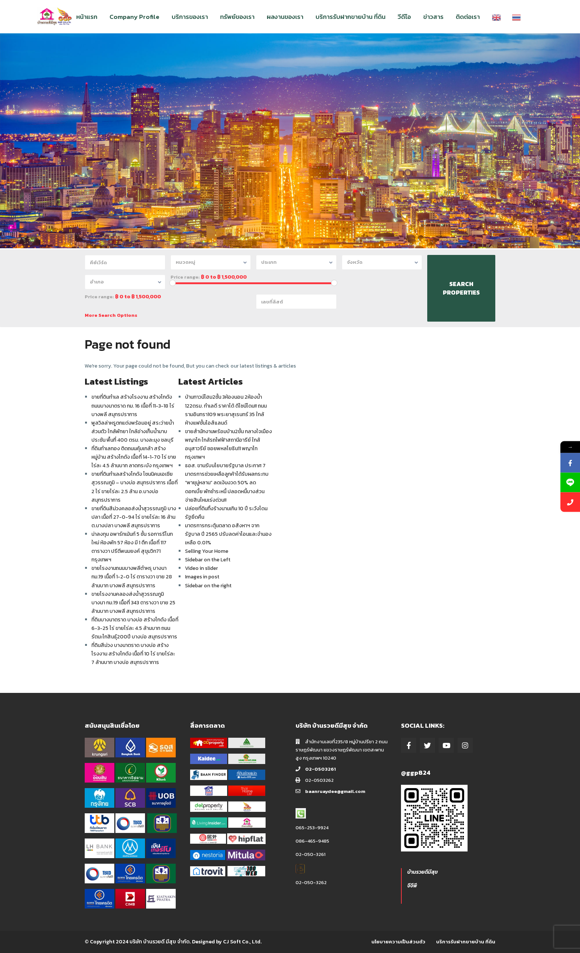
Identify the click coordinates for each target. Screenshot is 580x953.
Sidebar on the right (208, 586)
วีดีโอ (404, 16)
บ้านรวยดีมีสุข (422, 872)
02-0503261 (320, 769)
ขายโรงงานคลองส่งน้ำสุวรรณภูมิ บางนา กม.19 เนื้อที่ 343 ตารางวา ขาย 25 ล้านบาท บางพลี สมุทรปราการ (133, 602)
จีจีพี (412, 886)
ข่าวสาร (433, 16)
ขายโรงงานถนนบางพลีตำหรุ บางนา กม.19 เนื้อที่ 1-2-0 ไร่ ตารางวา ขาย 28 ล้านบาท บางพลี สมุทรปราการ (131, 576)
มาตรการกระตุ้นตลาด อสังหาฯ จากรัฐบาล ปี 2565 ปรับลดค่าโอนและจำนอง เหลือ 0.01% (228, 534)
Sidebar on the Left (207, 560)
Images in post (202, 577)
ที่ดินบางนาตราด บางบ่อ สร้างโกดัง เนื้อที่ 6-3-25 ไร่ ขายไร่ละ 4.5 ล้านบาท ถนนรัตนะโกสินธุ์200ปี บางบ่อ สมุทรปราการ (134, 628)
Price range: (185, 277)
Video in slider (201, 568)
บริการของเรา (190, 16)
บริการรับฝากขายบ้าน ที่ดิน (350, 16)
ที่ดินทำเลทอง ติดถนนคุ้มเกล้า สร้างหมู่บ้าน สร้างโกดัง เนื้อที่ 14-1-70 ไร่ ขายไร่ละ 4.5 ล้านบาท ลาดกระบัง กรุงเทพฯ (133, 457)
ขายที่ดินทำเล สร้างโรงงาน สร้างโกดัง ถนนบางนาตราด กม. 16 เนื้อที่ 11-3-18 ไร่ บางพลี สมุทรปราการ (132, 405)
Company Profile (134, 16)
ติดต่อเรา (468, 16)
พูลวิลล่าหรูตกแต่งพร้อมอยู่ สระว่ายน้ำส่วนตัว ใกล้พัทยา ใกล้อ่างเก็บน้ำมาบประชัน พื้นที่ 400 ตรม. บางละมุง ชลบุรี (132, 431)
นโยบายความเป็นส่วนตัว (398, 941)
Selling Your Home (206, 551)
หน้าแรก (86, 16)
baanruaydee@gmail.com (335, 791)
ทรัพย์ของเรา (237, 16)
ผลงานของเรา (285, 16)
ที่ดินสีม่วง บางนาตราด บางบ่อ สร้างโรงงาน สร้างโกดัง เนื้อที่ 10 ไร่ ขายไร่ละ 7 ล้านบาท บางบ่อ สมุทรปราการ (133, 653)
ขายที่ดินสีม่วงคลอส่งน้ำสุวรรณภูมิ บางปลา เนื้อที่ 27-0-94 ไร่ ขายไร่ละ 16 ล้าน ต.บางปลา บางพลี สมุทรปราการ (133, 517)
